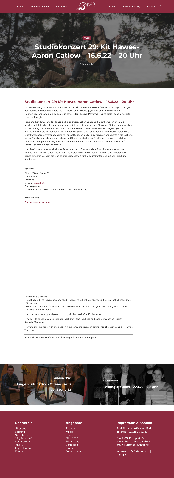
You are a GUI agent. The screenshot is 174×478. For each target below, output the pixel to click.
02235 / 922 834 (138, 432)
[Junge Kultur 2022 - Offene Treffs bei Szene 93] (43, 384)
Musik (87, 37)
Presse (19, 451)
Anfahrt (143, 445)
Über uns (20, 428)
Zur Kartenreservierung (37, 202)
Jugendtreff (73, 448)
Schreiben (72, 445)
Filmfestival (73, 441)
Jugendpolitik (23, 448)
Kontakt (121, 454)
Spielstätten (22, 441)
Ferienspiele (73, 451)
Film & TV (72, 438)
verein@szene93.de (140, 428)
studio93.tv (39, 183)
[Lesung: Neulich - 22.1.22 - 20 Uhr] (130, 384)
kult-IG (19, 445)
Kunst (69, 435)
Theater (70, 428)
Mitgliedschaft (24, 438)
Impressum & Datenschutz (133, 451)
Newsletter (22, 435)
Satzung (20, 432)
